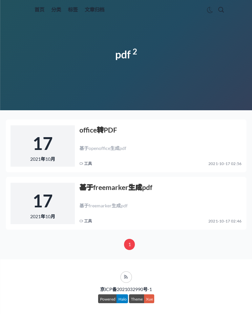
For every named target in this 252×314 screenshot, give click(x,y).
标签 (73, 9)
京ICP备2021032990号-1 (126, 289)
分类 (56, 9)
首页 (39, 9)
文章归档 (94, 9)
